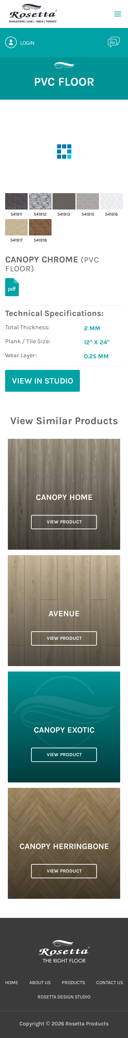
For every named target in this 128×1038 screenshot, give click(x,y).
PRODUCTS (73, 982)
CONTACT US (109, 982)
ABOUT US (40, 982)
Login (27, 43)
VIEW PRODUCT (64, 522)
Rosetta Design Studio (64, 997)
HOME (11, 982)
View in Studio (42, 381)
